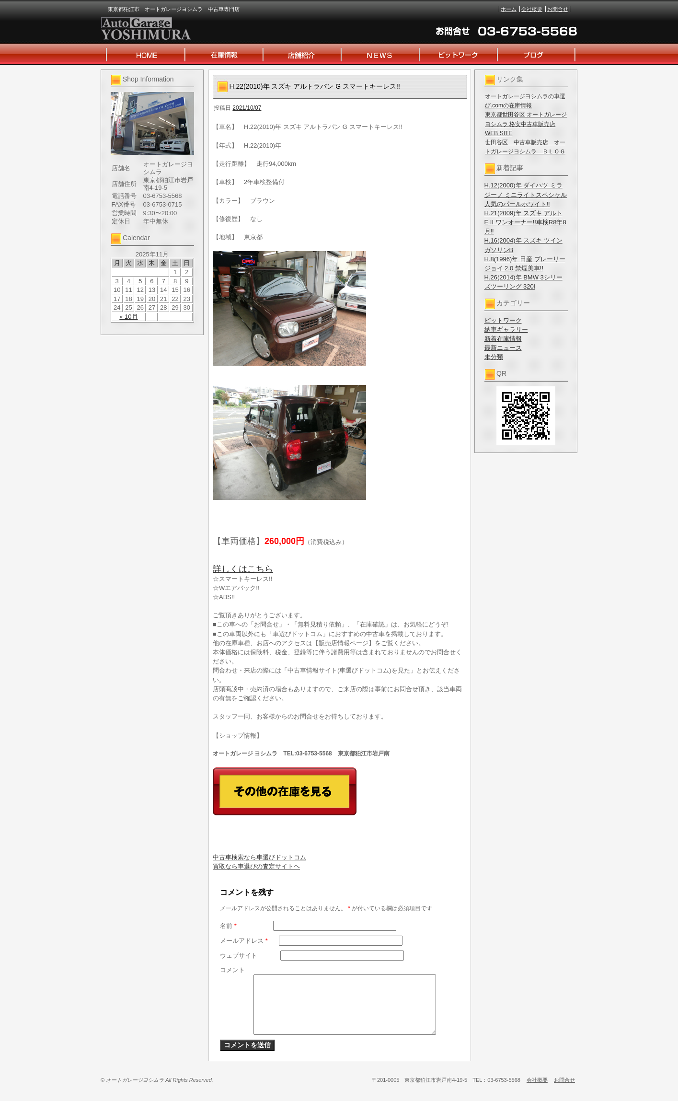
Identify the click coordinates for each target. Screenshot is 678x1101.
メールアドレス (244, 940)
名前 (228, 925)
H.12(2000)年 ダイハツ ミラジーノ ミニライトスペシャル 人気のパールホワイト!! (525, 194)
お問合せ (557, 9)
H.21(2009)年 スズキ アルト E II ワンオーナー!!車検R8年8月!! (525, 222)
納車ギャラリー (506, 329)
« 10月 (128, 316)
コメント (232, 970)
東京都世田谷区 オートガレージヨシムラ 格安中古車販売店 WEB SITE (526, 123)
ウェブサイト (238, 955)
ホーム (509, 9)
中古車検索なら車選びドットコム (259, 857)
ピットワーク (503, 320)
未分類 (493, 356)
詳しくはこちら (243, 569)
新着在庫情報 (503, 338)
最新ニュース (503, 347)
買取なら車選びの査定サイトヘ (256, 866)
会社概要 (531, 9)
